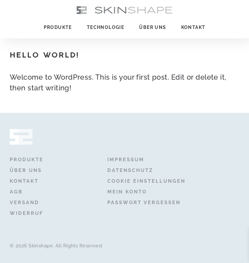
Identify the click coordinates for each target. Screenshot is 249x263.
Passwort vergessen (144, 202)
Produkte (58, 27)
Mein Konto (127, 192)
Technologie (105, 27)
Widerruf (26, 213)
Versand (24, 202)
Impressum (125, 160)
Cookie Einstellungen (146, 181)
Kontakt (193, 27)
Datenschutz (130, 170)
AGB (16, 192)
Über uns (152, 27)
